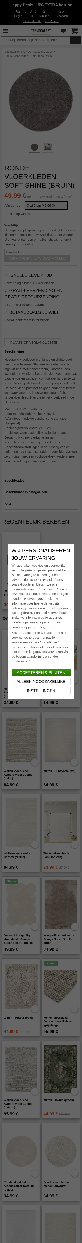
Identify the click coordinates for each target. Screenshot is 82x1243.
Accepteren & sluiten (41, 672)
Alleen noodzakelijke (41, 681)
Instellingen (41, 691)
